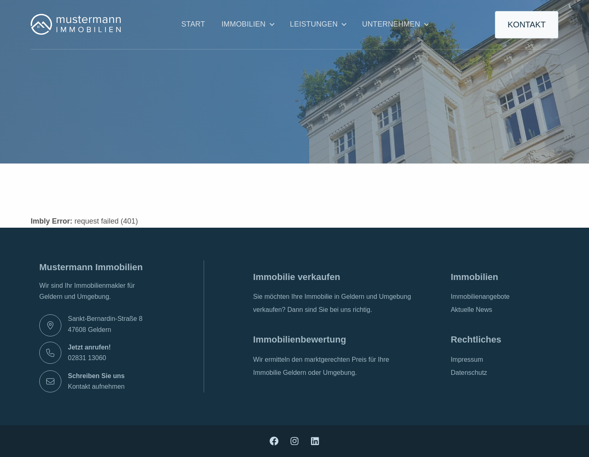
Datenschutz (469, 372)
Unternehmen (395, 24)
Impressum (467, 359)
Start (193, 24)
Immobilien (247, 24)
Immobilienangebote (480, 296)
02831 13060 (87, 357)
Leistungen (318, 24)
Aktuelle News (471, 309)
